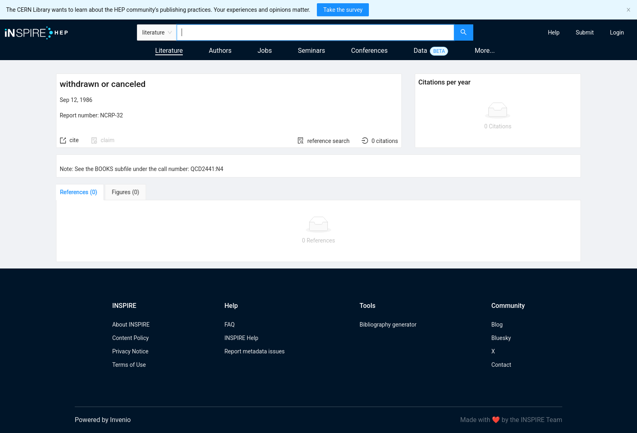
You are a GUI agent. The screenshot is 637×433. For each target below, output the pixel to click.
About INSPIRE (131, 324)
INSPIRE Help (241, 338)
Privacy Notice (130, 351)
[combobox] (315, 32)
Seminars (311, 50)
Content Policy (130, 338)
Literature (169, 50)
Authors (220, 50)
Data (420, 50)
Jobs (265, 50)
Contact (501, 365)
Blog (497, 324)
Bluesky (501, 338)
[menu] (556, 32)
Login (617, 32)
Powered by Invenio (103, 420)
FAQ (229, 324)
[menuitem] (554, 32)
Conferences (369, 50)
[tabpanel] (318, 231)
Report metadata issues (254, 351)
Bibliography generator (388, 324)
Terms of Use (129, 365)
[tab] (81, 192)
